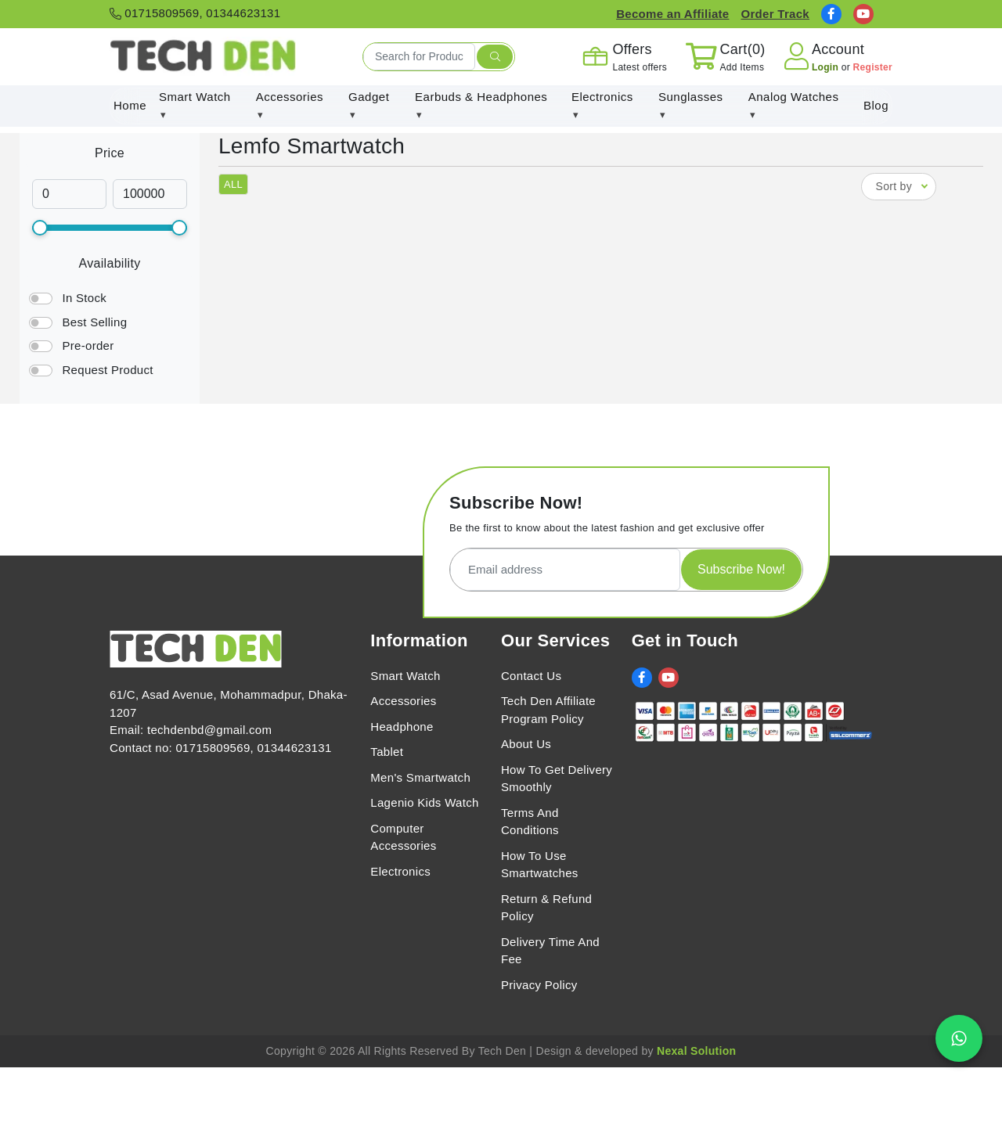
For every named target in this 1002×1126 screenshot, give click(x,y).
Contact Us (531, 675)
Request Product (107, 369)
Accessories (403, 700)
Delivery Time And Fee (550, 950)
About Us (526, 743)
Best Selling (94, 322)
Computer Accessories (403, 837)
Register (872, 67)
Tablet (386, 751)
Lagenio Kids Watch (424, 802)
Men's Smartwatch (420, 777)
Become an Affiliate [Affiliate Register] (672, 13)
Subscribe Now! (741, 569)
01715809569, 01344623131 (195, 13)
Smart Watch (405, 675)
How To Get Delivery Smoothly (556, 778)
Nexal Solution (696, 1051)
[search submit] (494, 57)
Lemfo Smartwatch (311, 146)
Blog (875, 105)
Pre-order (88, 345)
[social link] (831, 14)
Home (130, 105)
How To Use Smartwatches (539, 864)
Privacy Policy (539, 984)
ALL (233, 184)
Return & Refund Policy (546, 907)
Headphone (401, 726)
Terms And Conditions (530, 821)
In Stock (84, 297)
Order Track (775, 13)
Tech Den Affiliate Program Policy (548, 709)
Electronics (400, 871)
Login (827, 67)
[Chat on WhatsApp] (958, 1038)
